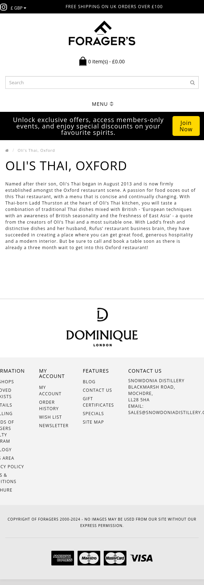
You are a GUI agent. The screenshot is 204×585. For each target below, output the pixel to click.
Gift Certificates (98, 402)
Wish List (50, 417)
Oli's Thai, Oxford (36, 150)
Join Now (186, 126)
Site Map (93, 422)
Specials (93, 414)
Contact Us (97, 390)
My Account (50, 390)
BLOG (89, 382)
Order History (49, 405)
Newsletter (54, 426)
